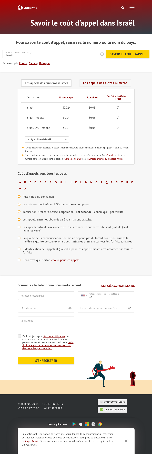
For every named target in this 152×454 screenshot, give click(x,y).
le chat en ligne (112, 409)
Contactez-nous (112, 402)
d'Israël (110, 155)
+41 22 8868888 (52, 408)
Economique (66, 97)
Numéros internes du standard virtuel (105, 158)
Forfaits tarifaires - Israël (118, 97)
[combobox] (84, 296)
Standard (92, 97)
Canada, (33, 63)
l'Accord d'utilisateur (54, 336)
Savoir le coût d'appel (127, 54)
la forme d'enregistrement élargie (117, 285)
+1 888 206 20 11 (28, 403)
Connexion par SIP (73, 158)
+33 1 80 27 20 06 (28, 408)
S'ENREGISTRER (46, 361)
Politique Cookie (30, 447)
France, (23, 63)
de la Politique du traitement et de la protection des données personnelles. (48, 345)
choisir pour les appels (65, 260)
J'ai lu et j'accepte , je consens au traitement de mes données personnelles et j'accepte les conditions (48, 342)
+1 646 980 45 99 (52, 403)
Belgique (44, 63)
